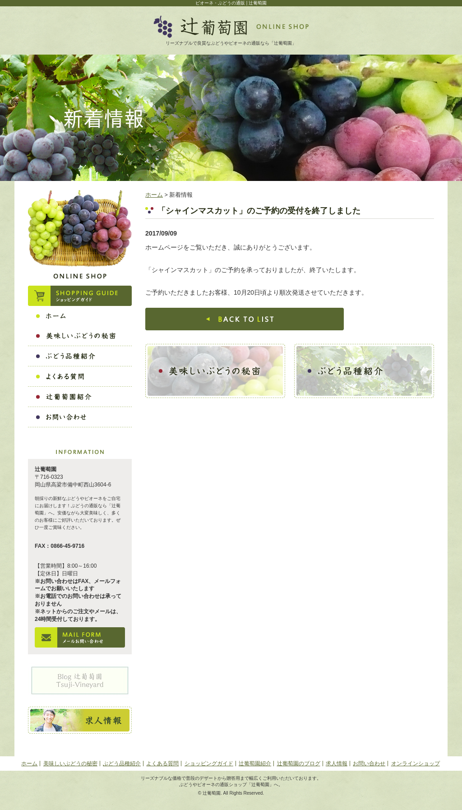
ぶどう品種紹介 (122, 763)
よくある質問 (162, 763)
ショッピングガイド (209, 763)
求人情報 (336, 763)
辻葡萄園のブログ (298, 763)
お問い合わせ (369, 763)
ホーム (154, 195)
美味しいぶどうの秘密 (70, 763)
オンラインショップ (415, 763)
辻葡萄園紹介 (255, 763)
